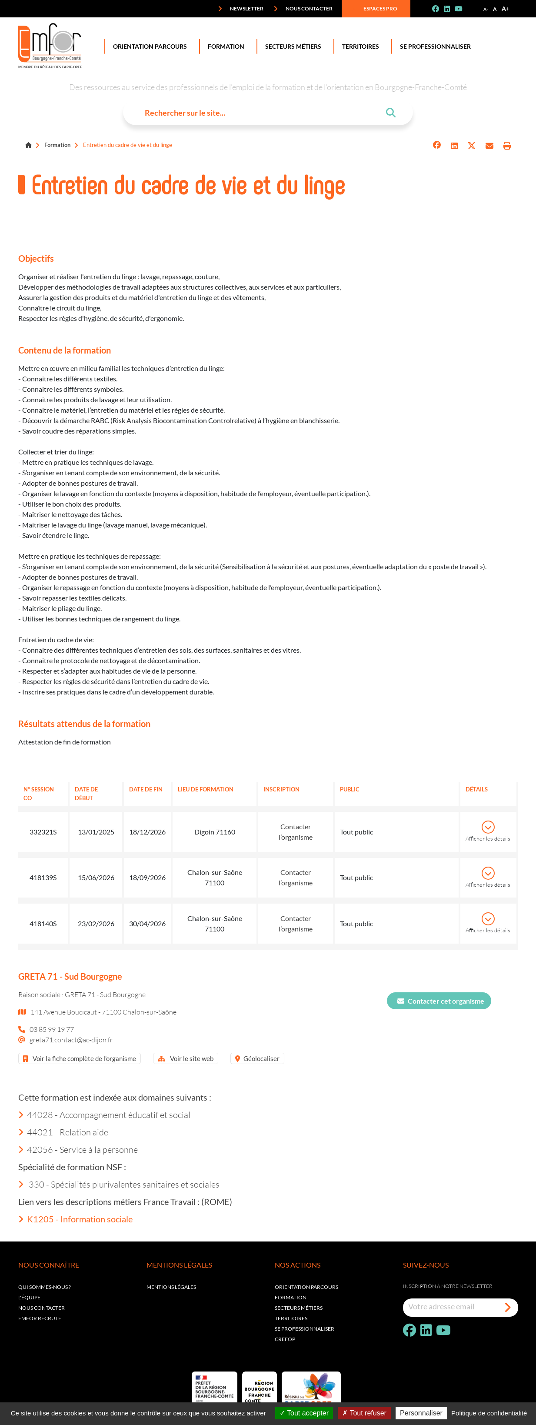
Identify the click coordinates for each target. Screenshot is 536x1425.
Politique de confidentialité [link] (489, 1413)
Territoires (359, 46)
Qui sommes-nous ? (44, 1287)
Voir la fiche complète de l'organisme (79, 1058)
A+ (505, 8)
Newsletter (240, 8)
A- (485, 9)
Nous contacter (303, 8)
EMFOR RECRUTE (39, 1318)
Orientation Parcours (148, 46)
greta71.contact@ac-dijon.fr (71, 1039)
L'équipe (29, 1297)
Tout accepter (304, 1413)
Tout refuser (364, 1413)
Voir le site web (185, 1058)
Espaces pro (374, 8)
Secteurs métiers (299, 1308)
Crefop (285, 1339)
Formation (224, 46)
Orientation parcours (306, 1287)
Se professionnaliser (433, 46)
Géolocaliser (257, 1058)
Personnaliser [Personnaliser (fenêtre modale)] (421, 1413)
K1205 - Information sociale (75, 1219)
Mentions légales (171, 1287)
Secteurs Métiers (291, 46)
